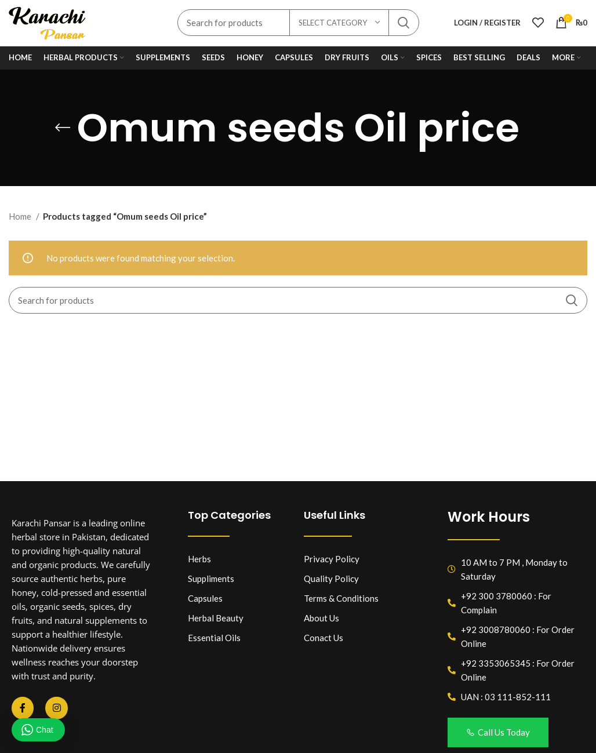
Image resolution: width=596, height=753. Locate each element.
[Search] (298, 301)
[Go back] (62, 128)
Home (21, 217)
